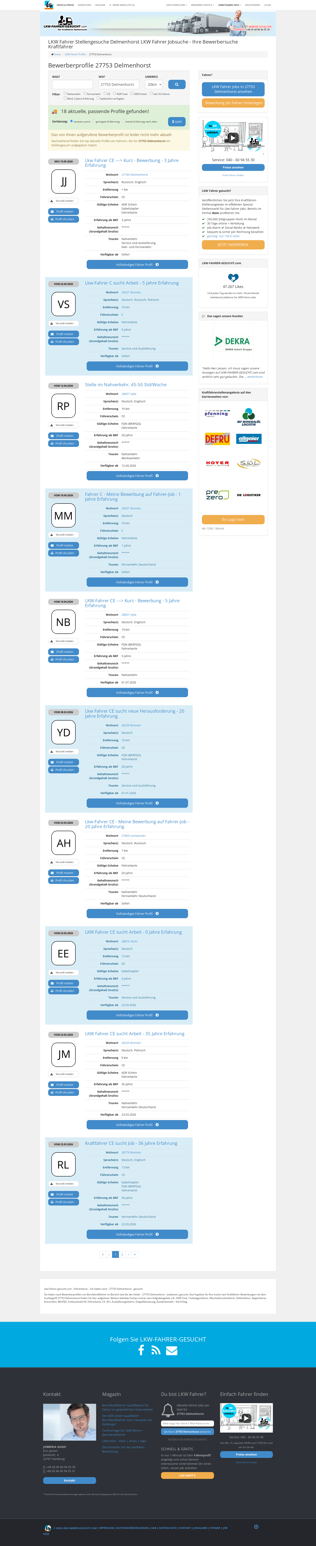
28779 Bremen (131, 1152)
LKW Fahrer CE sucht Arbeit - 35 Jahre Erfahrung (134, 1033)
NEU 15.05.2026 (63, 161)
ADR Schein (139, 94)
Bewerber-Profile (202, 4)
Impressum (106, 1528)
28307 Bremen (131, 508)
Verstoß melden (62, 201)
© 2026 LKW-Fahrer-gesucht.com (71, 1528)
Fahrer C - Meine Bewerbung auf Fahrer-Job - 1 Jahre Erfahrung (133, 496)
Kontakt (185, 1528)
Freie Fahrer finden (233, 175)
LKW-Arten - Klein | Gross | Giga (124, 1441)
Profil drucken (62, 219)
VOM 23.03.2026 (63, 822)
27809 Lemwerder (134, 836)
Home (57, 54)
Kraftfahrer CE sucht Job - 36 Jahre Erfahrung (131, 1143)
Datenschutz (168, 1528)
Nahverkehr (72, 94)
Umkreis (151, 77)
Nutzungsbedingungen (132, 1528)
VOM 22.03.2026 (63, 1144)
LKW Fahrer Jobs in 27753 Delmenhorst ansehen (233, 89)
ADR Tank (120, 94)
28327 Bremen (131, 292)
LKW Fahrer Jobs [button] (176, 4)
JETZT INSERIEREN (233, 244)
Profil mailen (62, 212)
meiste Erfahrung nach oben (139, 121)
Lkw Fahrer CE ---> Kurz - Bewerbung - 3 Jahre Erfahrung (132, 162)
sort (177, 121)
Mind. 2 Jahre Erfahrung (79, 98)
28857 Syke (129, 394)
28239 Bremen (131, 725)
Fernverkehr (92, 94)
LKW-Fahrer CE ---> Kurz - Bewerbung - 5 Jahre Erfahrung (132, 602)
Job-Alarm (200, 1528)
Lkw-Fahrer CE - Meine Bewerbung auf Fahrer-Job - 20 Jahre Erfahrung (137, 823)
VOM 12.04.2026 (63, 385)
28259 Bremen (131, 1043)
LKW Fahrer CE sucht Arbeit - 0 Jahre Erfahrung (133, 932)
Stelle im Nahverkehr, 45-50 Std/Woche (125, 384)
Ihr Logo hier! (233, 519)
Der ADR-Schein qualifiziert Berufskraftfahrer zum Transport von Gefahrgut (127, 1420)
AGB (153, 1528)
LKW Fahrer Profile (75, 54)
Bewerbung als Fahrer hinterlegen (234, 102)
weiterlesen (255, 377)
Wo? (102, 77)
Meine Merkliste (121, 4)
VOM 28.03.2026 (63, 712)
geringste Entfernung (106, 121)
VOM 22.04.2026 (63, 284)
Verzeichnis (84, 4)
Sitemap (215, 1528)
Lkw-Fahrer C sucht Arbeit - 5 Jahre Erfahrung (132, 283)
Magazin (100, 4)
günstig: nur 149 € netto (223, 236)
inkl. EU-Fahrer (160, 94)
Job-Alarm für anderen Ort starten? (187, 1438)
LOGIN (267, 4)
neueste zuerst (80, 121)
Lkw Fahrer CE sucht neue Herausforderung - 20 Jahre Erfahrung (134, 713)
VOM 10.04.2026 (63, 495)
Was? (56, 77)
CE (107, 94)
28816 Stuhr (130, 941)
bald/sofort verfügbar (110, 98)
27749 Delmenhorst (135, 175)
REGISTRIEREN (252, 4)
